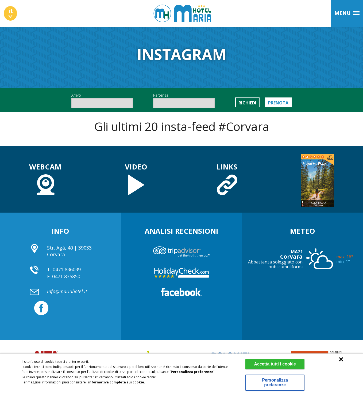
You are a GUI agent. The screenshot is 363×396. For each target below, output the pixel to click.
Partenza (184, 100)
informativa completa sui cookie (116, 382)
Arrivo (102, 100)
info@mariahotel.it (67, 291)
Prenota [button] (278, 103)
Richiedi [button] (247, 103)
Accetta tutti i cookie (274, 364)
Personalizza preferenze (274, 382)
